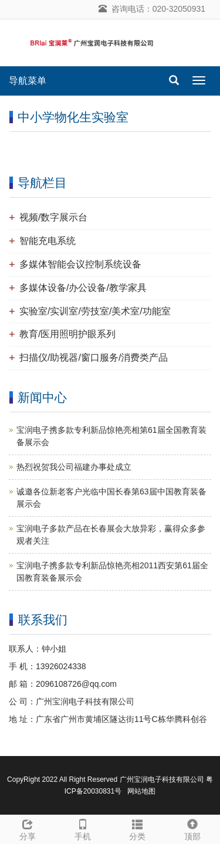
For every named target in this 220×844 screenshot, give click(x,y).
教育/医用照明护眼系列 (67, 334)
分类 (137, 828)
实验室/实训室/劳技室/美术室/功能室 (95, 311)
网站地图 (141, 791)
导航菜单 (27, 81)
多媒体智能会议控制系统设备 (80, 264)
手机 (82, 828)
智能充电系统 (47, 241)
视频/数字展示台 (53, 217)
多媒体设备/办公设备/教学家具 (83, 288)
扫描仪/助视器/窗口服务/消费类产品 (93, 357)
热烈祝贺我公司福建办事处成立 (73, 467)
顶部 (192, 828)
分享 (27, 828)
